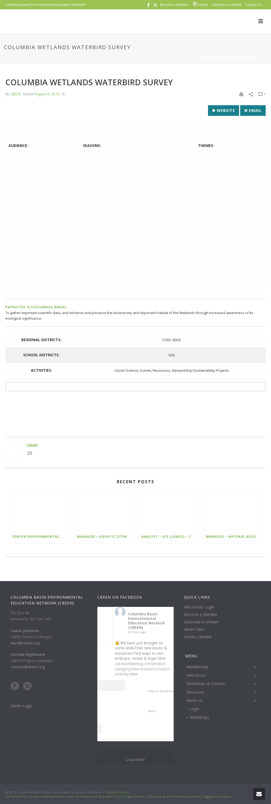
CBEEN (15, 93)
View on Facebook (161, 691)
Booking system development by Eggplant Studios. (190, 796)
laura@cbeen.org (25, 642)
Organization (177, 58)
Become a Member (201, 614)
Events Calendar (198, 636)
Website (223, 110)
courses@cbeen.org (28, 666)
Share (152, 711)
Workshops (197, 717)
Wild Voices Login (199, 607)
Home (156, 58)
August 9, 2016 (47, 93)
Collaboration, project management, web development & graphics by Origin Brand (74, 796)
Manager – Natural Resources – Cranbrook (234, 536)
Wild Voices (196, 675)
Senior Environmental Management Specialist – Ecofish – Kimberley (40, 536)
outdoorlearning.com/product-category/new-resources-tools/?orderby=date (142, 668)
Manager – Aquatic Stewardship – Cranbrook (105, 536)
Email (253, 110)
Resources (195, 692)
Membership (197, 666)
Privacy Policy (117, 792)
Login (192, 708)
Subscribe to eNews (201, 622)
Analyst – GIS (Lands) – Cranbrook (169, 536)
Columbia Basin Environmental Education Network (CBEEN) (146, 620)
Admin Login (21, 705)
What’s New (194, 629)
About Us (194, 700)
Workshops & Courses (205, 683)
